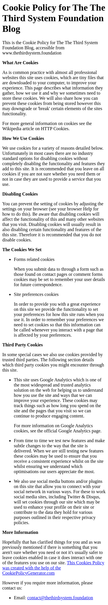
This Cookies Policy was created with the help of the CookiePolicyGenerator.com (53, 567)
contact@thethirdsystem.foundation (60, 597)
